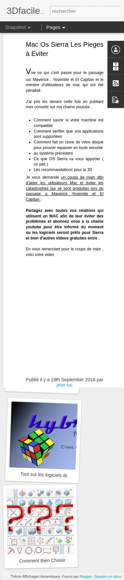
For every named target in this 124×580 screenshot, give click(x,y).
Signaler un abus (107, 576)
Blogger (86, 576)
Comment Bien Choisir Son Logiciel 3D (59, 560)
